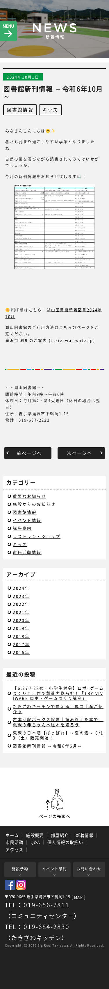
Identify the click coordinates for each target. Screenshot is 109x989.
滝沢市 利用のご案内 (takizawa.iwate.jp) (50, 340)
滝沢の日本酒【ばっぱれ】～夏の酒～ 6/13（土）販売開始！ (58, 735)
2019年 (21, 628)
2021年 (21, 612)
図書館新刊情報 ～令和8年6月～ (47, 746)
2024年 (21, 588)
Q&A (35, 842)
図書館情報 (20, 109)
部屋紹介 (60, 835)
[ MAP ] (79, 897)
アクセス (15, 849)
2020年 (21, 620)
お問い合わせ (88, 868)
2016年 (21, 652)
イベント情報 (27, 520)
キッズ (50, 109)
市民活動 (15, 842)
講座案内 (22, 528)
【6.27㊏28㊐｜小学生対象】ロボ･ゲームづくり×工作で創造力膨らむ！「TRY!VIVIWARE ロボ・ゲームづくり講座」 (58, 693)
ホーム (12, 835)
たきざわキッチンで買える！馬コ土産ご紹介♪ (58, 708)
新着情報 (85, 835)
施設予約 (20, 868)
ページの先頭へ (54, 804)
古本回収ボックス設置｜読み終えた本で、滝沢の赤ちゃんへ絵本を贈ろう (58, 721)
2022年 (21, 604)
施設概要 (35, 835)
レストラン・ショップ (36, 536)
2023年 (21, 596)
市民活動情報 (27, 552)
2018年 (21, 636)
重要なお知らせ (29, 496)
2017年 (21, 644)
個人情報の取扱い (65, 842)
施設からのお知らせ (34, 504)
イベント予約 (54, 868)
